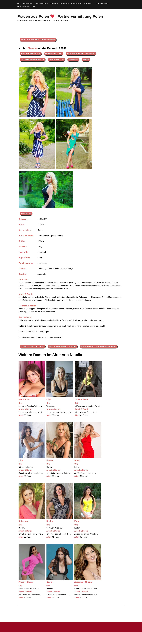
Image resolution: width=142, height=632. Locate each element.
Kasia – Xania (81, 399)
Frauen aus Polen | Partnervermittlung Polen (60, 16)
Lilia (21, 460)
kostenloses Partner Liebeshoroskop (32, 346)
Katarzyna (23, 521)
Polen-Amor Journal (23, 6)
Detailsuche (54, 3)
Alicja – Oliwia (26, 582)
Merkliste (86, 59)
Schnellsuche (64, 3)
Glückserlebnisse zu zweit (53, 53)
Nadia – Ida (24, 399)
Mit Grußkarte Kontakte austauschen (32, 59)
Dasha (49, 521)
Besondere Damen (42, 3)
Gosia (49, 582)
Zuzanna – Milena (83, 582)
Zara (76, 521)
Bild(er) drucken (26, 213)
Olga (48, 399)
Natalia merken (73, 59)
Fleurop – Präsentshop (56, 59)
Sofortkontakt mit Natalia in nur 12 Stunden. (81, 53)
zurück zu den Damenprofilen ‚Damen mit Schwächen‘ (38, 39)
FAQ (34, 6)
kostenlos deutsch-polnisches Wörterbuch (62, 346)
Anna (77, 460)
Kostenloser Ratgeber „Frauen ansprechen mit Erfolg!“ (98, 346)
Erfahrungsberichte (102, 3)
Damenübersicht (28, 3)
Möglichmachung (76, 3)
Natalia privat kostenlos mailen (30, 53)
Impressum (87, 3)
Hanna (49, 460)
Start (18, 3)
